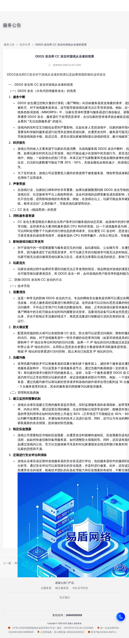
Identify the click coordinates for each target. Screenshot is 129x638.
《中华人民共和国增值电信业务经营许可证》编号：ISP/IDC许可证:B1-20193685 (50, 628)
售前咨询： (64, 615)
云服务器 (46, 587)
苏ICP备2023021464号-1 (102, 632)
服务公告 (9, 44)
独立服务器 (62, 587)
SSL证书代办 (80, 587)
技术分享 (25, 44)
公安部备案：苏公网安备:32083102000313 (60, 632)
